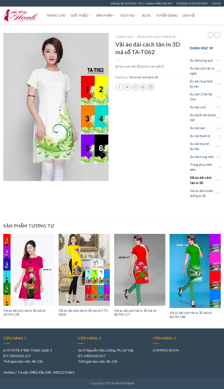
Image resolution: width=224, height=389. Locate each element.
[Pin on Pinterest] (143, 87)
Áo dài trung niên (202, 157)
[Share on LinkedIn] (150, 87)
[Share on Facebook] (119, 87)
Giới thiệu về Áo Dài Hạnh (191, 3)
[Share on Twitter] (127, 87)
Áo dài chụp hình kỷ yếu (201, 83)
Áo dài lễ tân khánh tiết (203, 117)
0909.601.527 (20, 356)
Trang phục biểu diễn (201, 167)
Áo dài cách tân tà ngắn (202, 70)
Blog (146, 15)
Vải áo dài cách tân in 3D (156, 37)
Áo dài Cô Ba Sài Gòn (201, 96)
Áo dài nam (197, 128)
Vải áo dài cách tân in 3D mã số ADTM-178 (24, 313)
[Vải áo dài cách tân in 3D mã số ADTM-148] (195, 271)
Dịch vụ (129, 15)
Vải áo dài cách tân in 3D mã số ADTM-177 (135, 313)
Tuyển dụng (167, 15)
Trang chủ (55, 15)
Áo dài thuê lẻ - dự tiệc (200, 146)
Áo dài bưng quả (201, 60)
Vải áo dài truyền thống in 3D (201, 193)
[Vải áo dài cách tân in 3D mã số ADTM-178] (28, 270)
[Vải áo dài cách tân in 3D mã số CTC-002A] (84, 270)
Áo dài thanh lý (200, 136)
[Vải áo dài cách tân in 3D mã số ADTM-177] (139, 270)
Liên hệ (216, 3)
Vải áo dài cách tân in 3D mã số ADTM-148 (191, 315)
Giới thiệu (80, 15)
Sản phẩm (106, 15)
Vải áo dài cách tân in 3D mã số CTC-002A (84, 313)
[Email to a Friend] (135, 87)
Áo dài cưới (198, 107)
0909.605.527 (94, 356)
